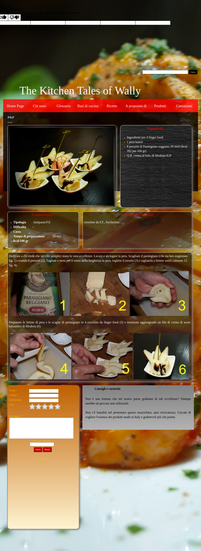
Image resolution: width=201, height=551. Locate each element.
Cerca (193, 72)
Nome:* (13, 390)
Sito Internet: (15, 400)
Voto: (11, 404)
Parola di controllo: (42, 440)
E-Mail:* (13, 395)
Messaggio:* (15, 416)
